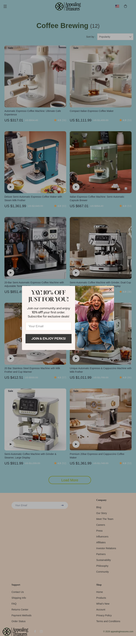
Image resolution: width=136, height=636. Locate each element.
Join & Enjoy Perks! (48, 338)
